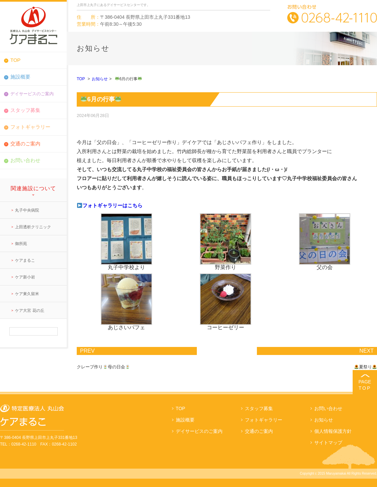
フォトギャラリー (30, 127)
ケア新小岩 (25, 277)
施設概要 (20, 77)
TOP (15, 60)
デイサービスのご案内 (199, 431)
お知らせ (100, 79)
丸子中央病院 (27, 210)
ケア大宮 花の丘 (29, 310)
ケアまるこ (25, 260)
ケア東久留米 (27, 293)
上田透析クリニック (33, 227)
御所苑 (21, 243)
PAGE (365, 385)
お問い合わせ (25, 160)
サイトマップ (328, 442)
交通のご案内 (25, 143)
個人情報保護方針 (333, 431)
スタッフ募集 (25, 110)
